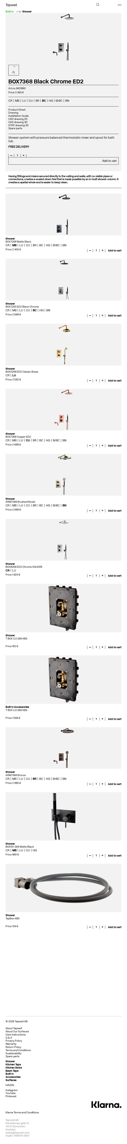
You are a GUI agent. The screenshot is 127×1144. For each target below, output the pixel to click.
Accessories (13, 1077)
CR (10, 100)
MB (17, 100)
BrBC (59, 100)
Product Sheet (16, 109)
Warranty (11, 1044)
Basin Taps (12, 1070)
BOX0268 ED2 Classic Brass (22, 371)
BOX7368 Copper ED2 (18, 436)
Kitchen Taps (13, 1064)
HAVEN (10, 1085)
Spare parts (15, 128)
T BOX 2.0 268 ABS (16, 638)
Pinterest (11, 1096)
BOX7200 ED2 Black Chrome (22, 306)
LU (24, 100)
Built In (10, 1073)
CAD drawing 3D (18, 122)
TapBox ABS (13, 918)
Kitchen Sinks (14, 1067)
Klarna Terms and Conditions (22, 1112)
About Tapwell (14, 1028)
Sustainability (13, 1053)
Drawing (13, 112)
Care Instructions (16, 1034)
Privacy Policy (14, 1040)
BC (44, 100)
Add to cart (109, 160)
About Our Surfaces (17, 1031)
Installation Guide (18, 115)
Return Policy (13, 1047)
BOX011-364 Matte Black (20, 846)
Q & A (9, 1037)
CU (31, 100)
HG (51, 100)
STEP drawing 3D (18, 125)
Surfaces (11, 1080)
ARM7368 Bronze (16, 775)
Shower (27, 11)
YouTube (11, 1093)
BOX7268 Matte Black (18, 241)
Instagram (11, 1090)
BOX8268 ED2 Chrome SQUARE (24, 566)
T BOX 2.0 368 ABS (16, 710)
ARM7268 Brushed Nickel (20, 501)
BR (37, 100)
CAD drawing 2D (18, 119)
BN (67, 100)
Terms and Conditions (18, 1050)
